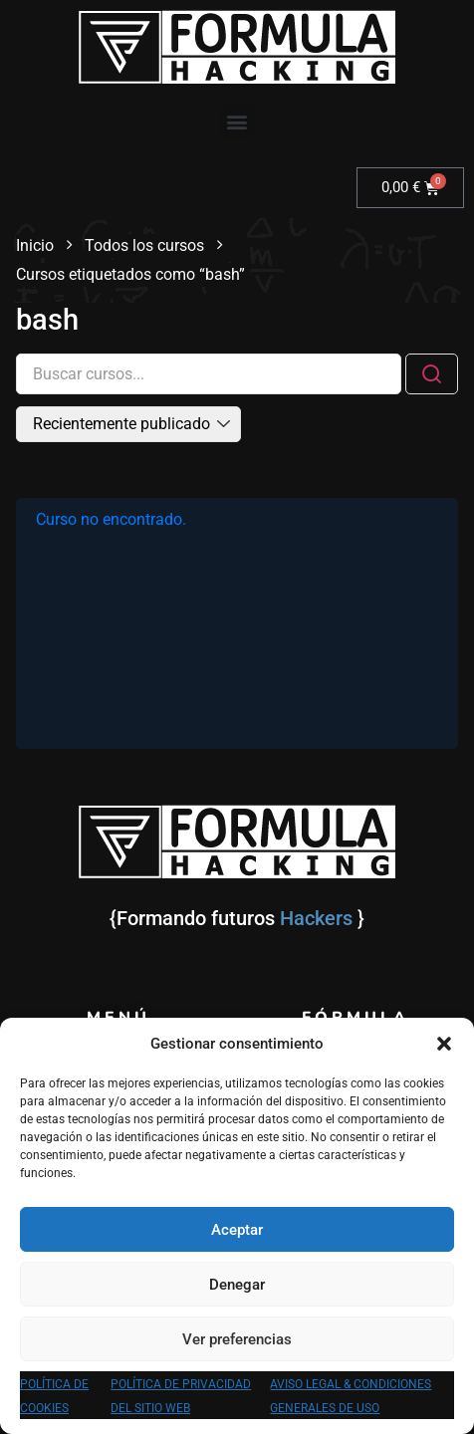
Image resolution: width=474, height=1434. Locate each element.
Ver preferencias (237, 1339)
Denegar (237, 1285)
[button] (444, 1044)
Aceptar (237, 1230)
